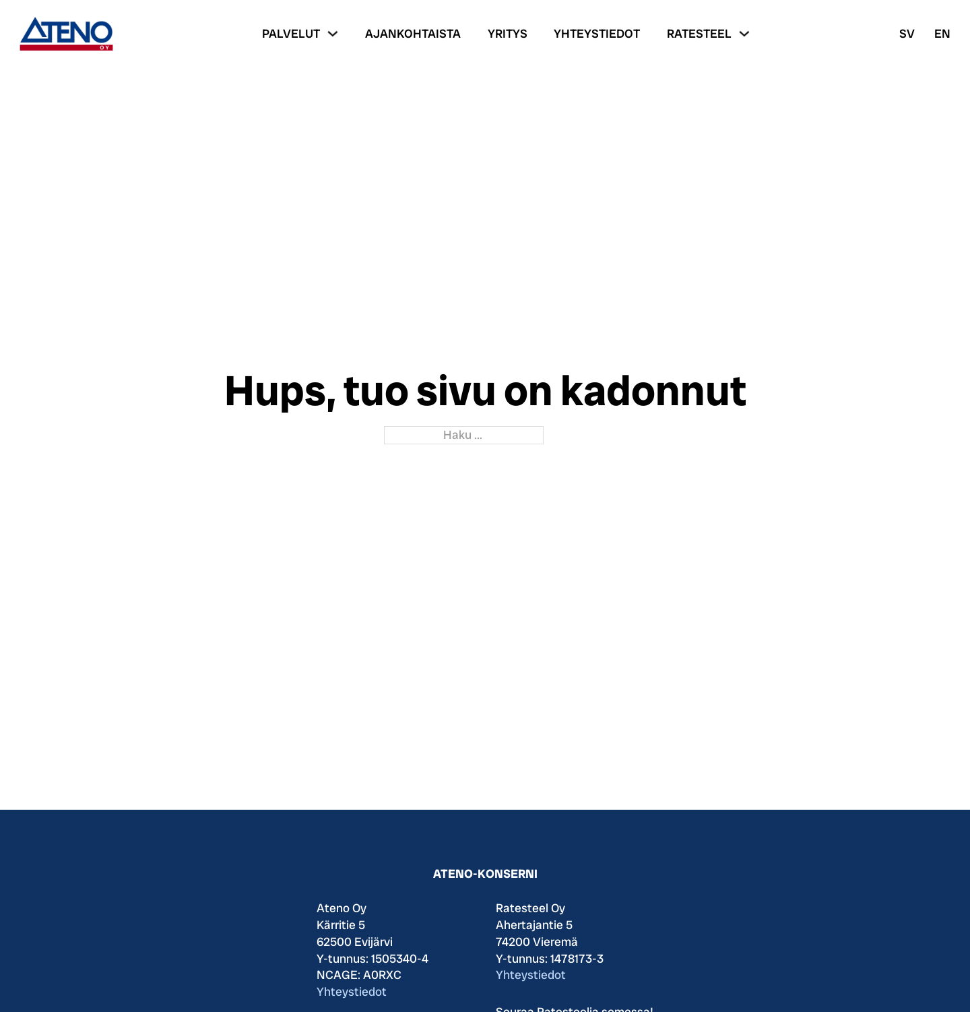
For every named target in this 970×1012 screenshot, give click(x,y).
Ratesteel (699, 33)
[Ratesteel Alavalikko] (744, 34)
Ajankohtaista (413, 33)
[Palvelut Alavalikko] (333, 34)
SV (907, 33)
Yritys (507, 33)
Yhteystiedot (597, 33)
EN (942, 33)
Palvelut (291, 33)
